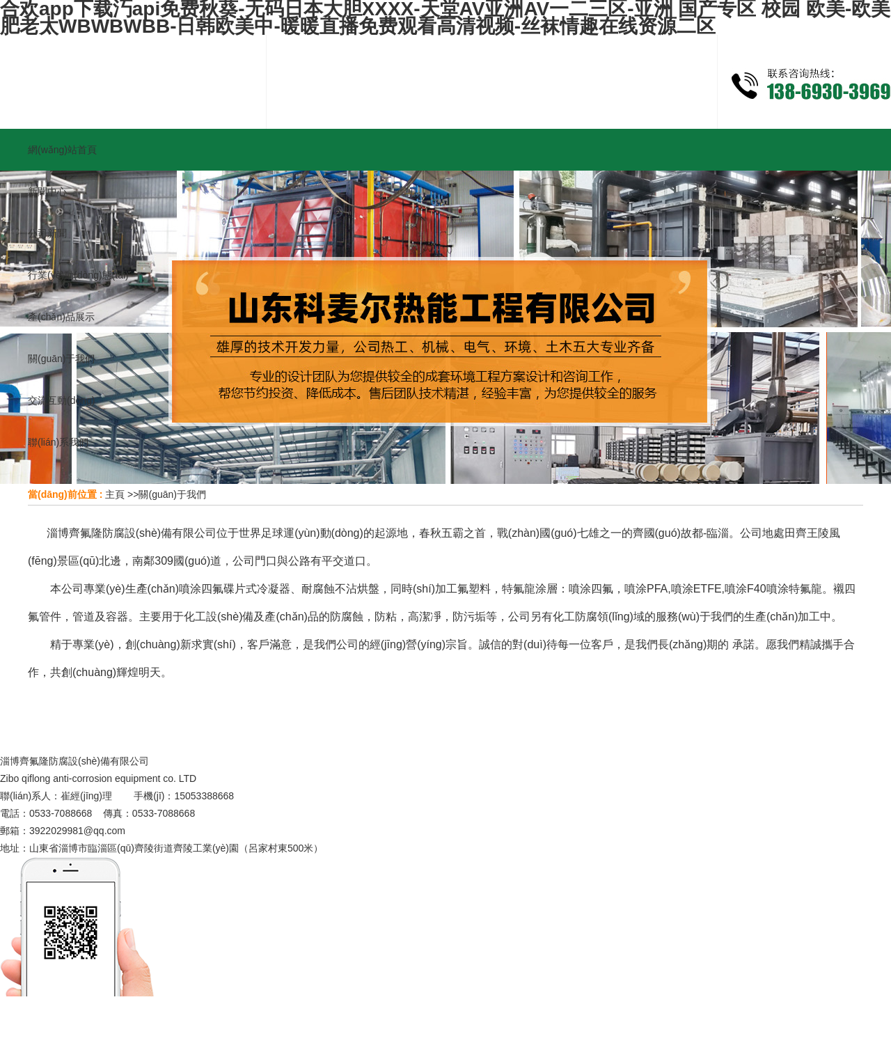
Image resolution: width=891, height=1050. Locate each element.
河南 (193, 1013)
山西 (138, 1013)
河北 (165, 1013)
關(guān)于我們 (172, 494)
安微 (286, 1013)
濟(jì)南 (346, 1013)
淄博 (314, 1013)
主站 (110, 1013)
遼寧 (221, 1013)
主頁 (115, 494)
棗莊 (408, 1013)
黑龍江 (253, 1013)
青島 (380, 1013)
